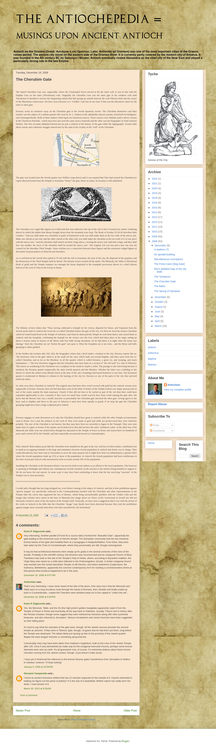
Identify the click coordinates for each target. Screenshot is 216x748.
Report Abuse (157, 404)
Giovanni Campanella (35, 673)
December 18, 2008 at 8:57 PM (39, 575)
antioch (152, 347)
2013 (155, 217)
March (158, 326)
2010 (155, 231)
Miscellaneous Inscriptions (168, 259)
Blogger (125, 741)
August (159, 306)
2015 (155, 207)
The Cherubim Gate (165, 281)
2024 (155, 178)
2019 (155, 193)
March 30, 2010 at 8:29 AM (37, 688)
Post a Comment (28, 695)
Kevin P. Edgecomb (34, 531)
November (161, 297)
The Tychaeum (162, 276)
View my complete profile (177, 389)
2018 (155, 197)
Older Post (130, 710)
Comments (157, 430)
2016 (155, 202)
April (157, 321)
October (159, 301)
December (161, 245)
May (157, 316)
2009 (155, 236)
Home (77, 710)
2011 (155, 226)
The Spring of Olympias (167, 291)
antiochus (153, 353)
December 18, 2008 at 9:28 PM (39, 597)
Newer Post (23, 710)
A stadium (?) (161, 249)
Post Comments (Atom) (83, 719)
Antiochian (30, 582)
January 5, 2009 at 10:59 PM (38, 667)
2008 (155, 241)
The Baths (159, 286)
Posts (154, 425)
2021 (155, 183)
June (158, 311)
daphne (152, 358)
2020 (155, 188)
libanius (152, 364)
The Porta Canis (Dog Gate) (169, 264)
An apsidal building (164, 254)
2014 (155, 212)
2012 (155, 222)
